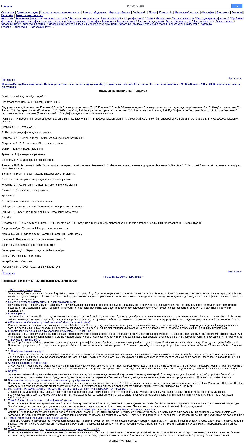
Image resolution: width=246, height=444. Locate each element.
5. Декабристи (16, 313)
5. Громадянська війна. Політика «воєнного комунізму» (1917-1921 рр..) (50, 331)
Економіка (7, 15)
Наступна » (234, 78)
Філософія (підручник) (151, 21)
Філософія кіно (224, 21)
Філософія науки (11, 24)
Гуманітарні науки (27, 12)
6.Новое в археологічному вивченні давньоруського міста (42, 302)
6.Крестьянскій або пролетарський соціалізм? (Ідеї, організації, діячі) (49, 322)
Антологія (75, 18)
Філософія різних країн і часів (66, 24)
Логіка (149, 18)
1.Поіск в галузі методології (24, 290)
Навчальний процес (187, 12)
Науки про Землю (119, 12)
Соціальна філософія (53, 21)
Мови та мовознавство (29, 15)
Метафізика (163, 18)
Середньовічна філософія (83, 21)
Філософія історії (203, 21)
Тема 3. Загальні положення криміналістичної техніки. (40, 400)
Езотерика (222, 12)
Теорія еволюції (126, 21)
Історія (87, 12)
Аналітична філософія (28, 18)
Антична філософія (55, 18)
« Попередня (8, 78)
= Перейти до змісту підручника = (123, 276)
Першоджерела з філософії (212, 18)
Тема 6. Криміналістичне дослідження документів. (38, 417)
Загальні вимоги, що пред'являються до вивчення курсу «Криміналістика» (52, 380)
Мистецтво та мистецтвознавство (60, 12)
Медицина (100, 12)
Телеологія (108, 21)
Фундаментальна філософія (150, 24)
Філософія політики (34, 24)
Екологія (237, 12)
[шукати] (177, 6)
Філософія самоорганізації (101, 24)
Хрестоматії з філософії (183, 24)
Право (153, 12)
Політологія (139, 12)
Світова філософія (183, 18)
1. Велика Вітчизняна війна (24, 339)
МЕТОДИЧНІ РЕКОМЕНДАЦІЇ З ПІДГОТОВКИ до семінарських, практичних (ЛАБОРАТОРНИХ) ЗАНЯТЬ (70, 389)
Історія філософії (111, 18)
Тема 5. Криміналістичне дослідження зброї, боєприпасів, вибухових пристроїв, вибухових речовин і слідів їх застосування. (82, 409)
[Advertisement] (123, 51)
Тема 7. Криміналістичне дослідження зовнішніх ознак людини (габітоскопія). (54, 429)
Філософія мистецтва (178, 21)
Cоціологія (7, 12)
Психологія (165, 12)
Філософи (125, 24)
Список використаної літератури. (27, 362)
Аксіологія (7, 18)
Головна (6, 27)
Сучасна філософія (27, 21)
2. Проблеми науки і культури (25, 351)
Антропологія (91, 18)
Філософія (207, 12)
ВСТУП (12, 371)
